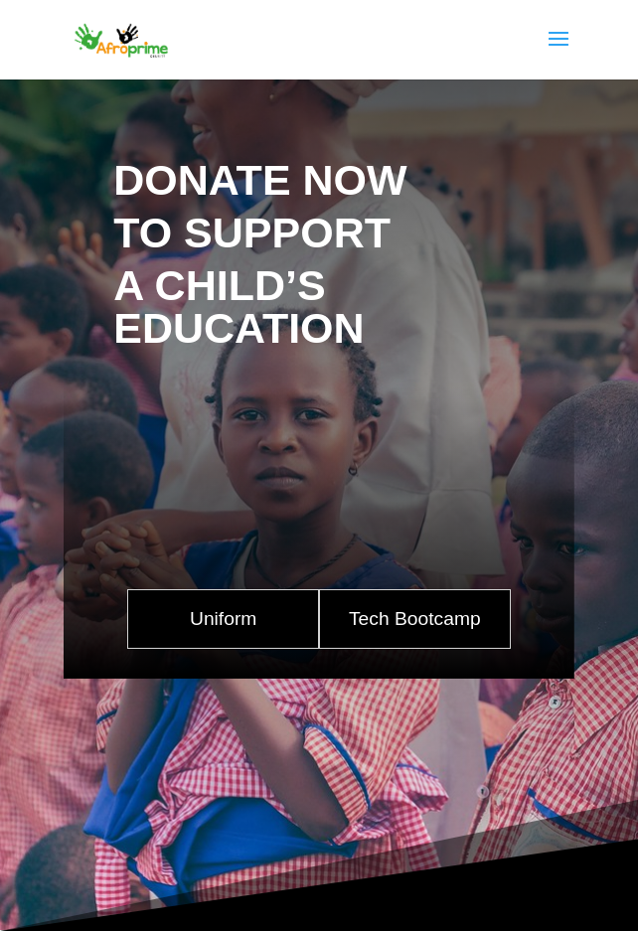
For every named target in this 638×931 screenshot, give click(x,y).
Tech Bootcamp (415, 618)
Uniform (223, 618)
